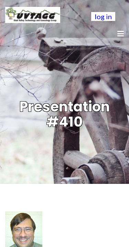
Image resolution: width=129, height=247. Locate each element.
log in (103, 16)
